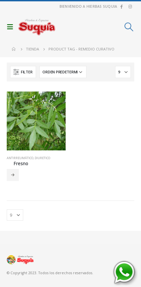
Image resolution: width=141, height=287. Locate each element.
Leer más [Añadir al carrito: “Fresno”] (13, 175)
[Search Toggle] (129, 27)
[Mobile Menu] (12, 27)
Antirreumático (20, 158)
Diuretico (42, 158)
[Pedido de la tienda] (62, 72)
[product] (36, 121)
